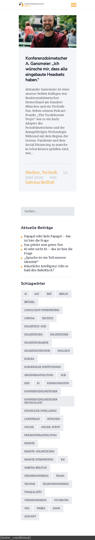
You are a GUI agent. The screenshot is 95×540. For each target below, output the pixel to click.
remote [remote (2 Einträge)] (29, 443)
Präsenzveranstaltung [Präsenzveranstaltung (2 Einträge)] (40, 435)
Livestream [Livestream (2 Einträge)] (32, 419)
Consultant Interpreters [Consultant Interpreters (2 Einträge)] (41, 310)
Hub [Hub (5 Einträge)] (63, 375)
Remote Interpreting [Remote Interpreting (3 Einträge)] (38, 459)
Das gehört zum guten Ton (43, 245)
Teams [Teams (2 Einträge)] (60, 475)
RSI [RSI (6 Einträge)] (63, 459)
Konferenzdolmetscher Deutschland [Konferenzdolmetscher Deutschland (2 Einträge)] (40, 401)
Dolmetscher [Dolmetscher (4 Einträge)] (59, 334)
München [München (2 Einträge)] (53, 419)
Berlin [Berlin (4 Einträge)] (63, 293)
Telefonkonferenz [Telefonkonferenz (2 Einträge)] (56, 483)
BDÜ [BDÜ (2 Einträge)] (49, 293)
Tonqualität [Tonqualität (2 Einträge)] (33, 492)
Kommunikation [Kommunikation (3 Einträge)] (58, 383)
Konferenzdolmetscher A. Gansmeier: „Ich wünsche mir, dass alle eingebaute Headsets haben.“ (46, 69)
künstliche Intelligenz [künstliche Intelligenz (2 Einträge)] (40, 410)
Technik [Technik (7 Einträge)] (29, 483)
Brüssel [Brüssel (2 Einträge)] (29, 302)
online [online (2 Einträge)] (29, 427)
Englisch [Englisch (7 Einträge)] (64, 350)
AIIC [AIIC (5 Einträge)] (36, 293)
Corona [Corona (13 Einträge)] (29, 318)
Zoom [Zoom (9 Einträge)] (56, 508)
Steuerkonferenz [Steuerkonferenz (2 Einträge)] (36, 475)
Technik (49, 172)
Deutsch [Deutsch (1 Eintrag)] (47, 318)
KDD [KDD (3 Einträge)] (26, 383)
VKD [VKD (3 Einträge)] (26, 508)
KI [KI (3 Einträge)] (38, 383)
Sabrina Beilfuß (39, 182)
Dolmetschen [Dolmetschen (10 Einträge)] (33, 334)
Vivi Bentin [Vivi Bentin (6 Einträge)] (61, 500)
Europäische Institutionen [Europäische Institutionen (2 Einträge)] (42, 367)
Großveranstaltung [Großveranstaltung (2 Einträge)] (38, 375)
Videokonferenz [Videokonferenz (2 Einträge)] (35, 500)
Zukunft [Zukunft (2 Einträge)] (30, 516)
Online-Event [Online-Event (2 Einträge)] (50, 427)
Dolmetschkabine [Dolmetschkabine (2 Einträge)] (36, 342)
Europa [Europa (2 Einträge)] (29, 358)
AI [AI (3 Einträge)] (25, 293)
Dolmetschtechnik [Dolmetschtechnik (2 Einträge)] (37, 350)
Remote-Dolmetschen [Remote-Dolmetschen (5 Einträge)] (39, 451)
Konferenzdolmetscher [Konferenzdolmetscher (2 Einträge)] (40, 391)
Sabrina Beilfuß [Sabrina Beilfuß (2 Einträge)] (35, 467)
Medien (32, 172)
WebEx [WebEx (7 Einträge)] (41, 508)
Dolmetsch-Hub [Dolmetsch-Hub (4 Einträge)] (35, 326)
